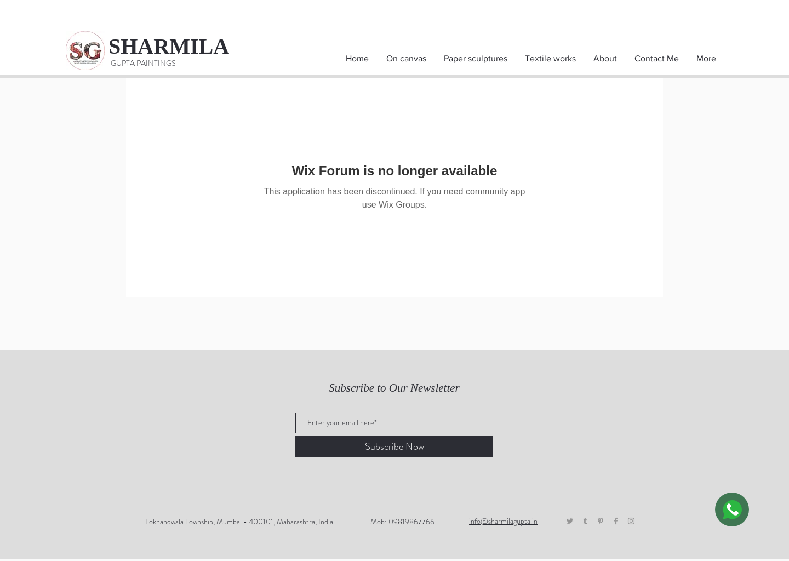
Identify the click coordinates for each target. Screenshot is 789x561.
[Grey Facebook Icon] (615, 521)
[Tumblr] (585, 521)
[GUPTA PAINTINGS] (143, 63)
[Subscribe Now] (394, 446)
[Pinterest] (600, 521)
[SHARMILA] (179, 46)
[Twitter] (569, 521)
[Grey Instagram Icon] (631, 521)
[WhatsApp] (732, 509)
